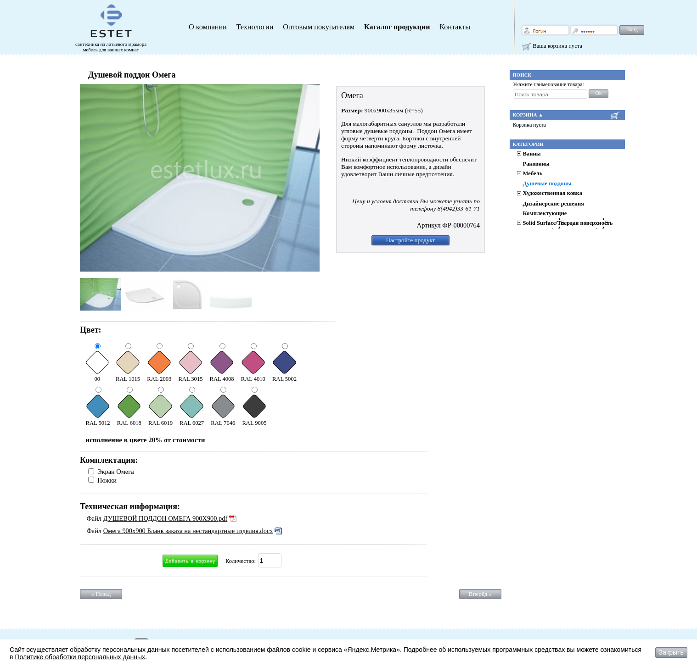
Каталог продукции (397, 27)
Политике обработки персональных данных (80, 657)
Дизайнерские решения (553, 203)
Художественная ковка (552, 193)
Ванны (532, 153)
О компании (208, 27)
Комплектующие (545, 213)
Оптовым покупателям (318, 27)
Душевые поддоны (547, 183)
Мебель (533, 173)
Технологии (254, 27)
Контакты (454, 27)
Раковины (536, 164)
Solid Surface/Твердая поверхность (568, 223)
